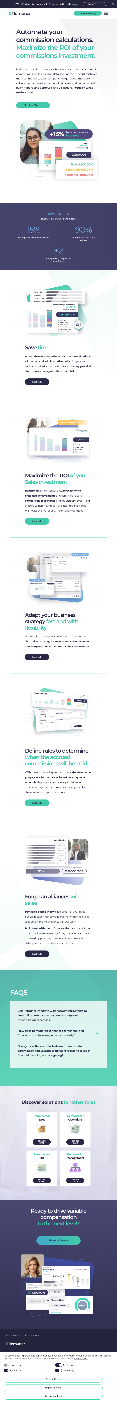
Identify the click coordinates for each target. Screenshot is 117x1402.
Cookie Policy (81, 1358)
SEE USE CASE (42, 1142)
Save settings (53, 1379)
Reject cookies (53, 1387)
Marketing (64, 1370)
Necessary (13, 1365)
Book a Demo (33, 105)
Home (15, 1335)
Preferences (65, 1365)
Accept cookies (53, 1396)
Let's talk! (37, 381)
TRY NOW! (92, 4)
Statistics (12, 1370)
